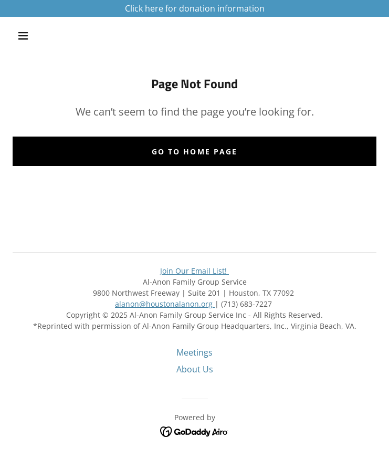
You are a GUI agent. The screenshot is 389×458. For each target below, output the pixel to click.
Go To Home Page (194, 152)
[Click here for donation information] (194, 8)
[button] (31, 35)
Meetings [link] (194, 352)
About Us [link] (194, 369)
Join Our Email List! (194, 271)
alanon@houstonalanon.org (164, 304)
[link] (194, 430)
